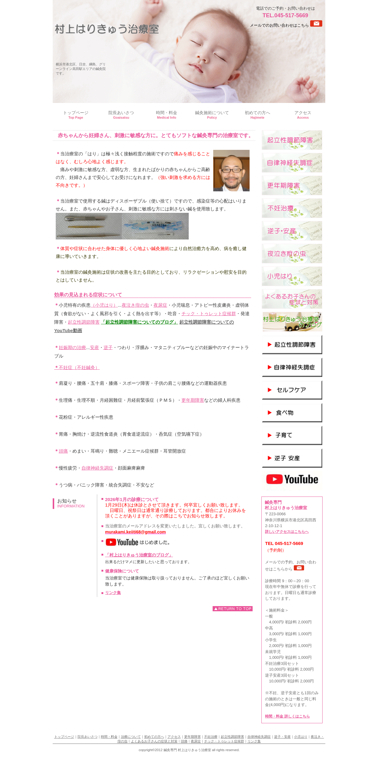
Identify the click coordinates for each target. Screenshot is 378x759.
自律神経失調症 (97, 467)
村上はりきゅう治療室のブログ (292, 322)
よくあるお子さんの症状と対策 (154, 741)
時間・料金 (109, 736)
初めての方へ (154, 736)
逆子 (108, 347)
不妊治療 (210, 736)
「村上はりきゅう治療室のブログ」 (139, 555)
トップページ (64, 736)
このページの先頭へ (233, 608)
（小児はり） (104, 305)
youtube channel (292, 480)
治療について (131, 736)
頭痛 (63, 451)
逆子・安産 (282, 736)
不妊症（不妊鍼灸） (77, 367)
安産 (94, 347)
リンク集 (113, 592)
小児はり (300, 736)
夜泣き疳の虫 (135, 305)
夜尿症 (160, 305)
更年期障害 (192, 400)
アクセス (174, 736)
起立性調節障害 (84, 322)
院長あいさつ (88, 736)
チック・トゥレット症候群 (208, 313)
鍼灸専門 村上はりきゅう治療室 (107, 28)
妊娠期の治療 (72, 347)
